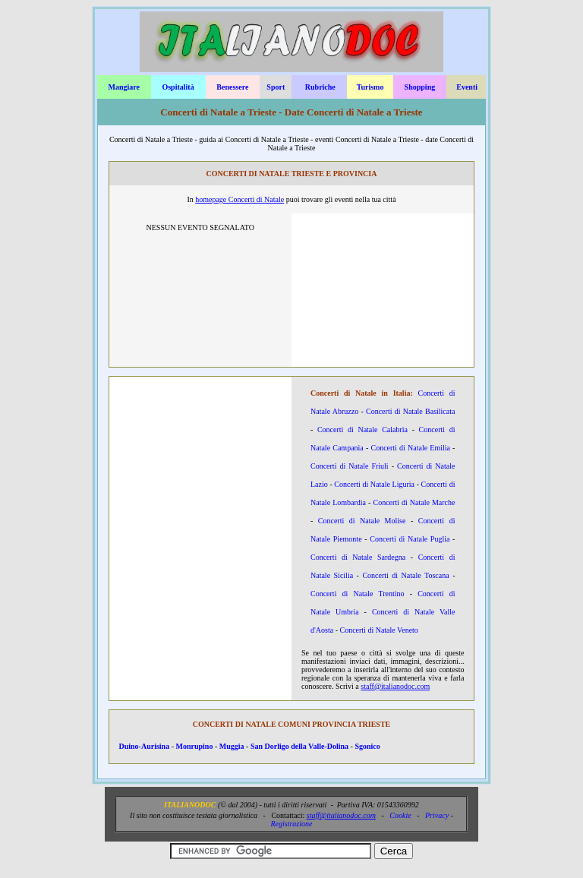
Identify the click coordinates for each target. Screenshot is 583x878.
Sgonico (367, 746)
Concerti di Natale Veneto (378, 630)
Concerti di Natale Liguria (374, 484)
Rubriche (320, 87)
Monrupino (194, 746)
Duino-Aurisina (144, 746)
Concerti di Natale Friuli (349, 466)
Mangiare (123, 87)
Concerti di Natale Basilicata (410, 411)
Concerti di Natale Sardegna (357, 557)
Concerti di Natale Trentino (357, 593)
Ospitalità (178, 87)
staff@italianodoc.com (395, 686)
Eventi (466, 87)
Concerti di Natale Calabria (362, 429)
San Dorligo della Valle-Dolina (299, 746)
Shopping (420, 87)
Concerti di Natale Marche (414, 502)
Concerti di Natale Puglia (409, 539)
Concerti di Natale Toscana (405, 575)
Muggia (231, 746)
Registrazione (291, 824)
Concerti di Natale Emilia (409, 448)
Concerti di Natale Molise (362, 520)
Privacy (437, 815)
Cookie (400, 815)
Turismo (370, 87)
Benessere (232, 87)
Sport (275, 87)
